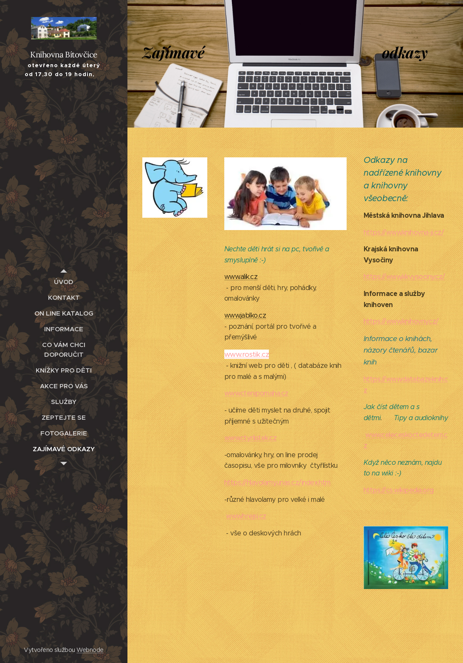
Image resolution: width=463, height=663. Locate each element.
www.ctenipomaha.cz (256, 393)
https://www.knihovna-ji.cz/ (404, 232)
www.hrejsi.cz (246, 516)
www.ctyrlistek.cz (250, 438)
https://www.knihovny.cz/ (401, 321)
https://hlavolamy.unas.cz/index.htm (277, 482)
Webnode (89, 650)
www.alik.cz (240, 277)
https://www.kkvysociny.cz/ (404, 277)
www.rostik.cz (246, 354)
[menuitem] (64, 282)
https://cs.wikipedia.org (399, 490)
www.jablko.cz (245, 315)
